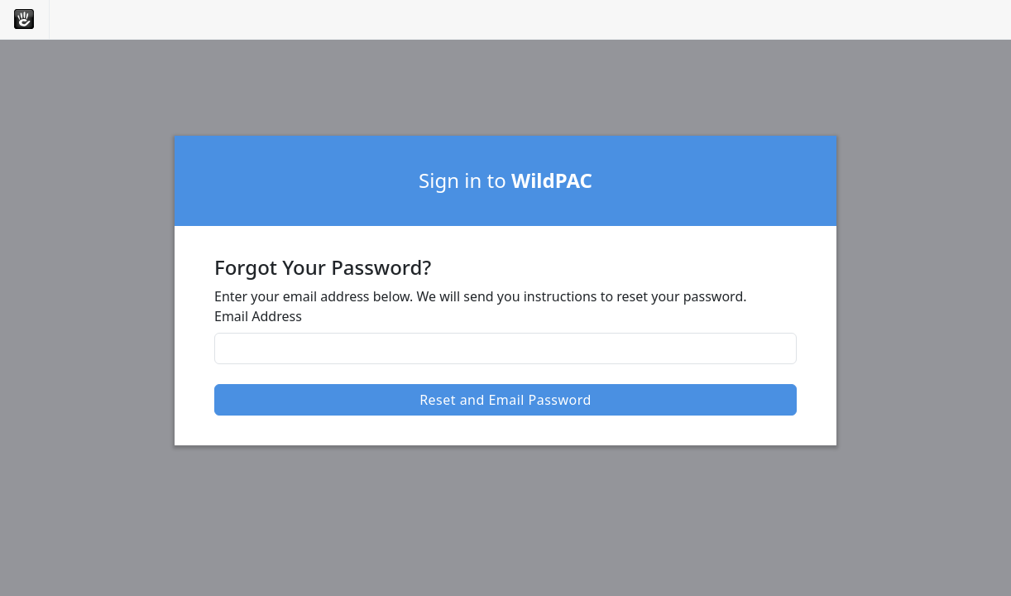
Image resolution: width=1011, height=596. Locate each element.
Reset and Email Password (505, 400)
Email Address (258, 316)
